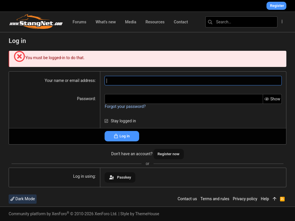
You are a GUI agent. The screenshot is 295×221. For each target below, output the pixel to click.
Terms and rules (215, 198)
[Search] (241, 22)
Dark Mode (22, 198)
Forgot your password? (125, 106)
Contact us (187, 198)
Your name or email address (70, 80)
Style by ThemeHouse (139, 213)
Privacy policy (245, 198)
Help (265, 198)
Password (86, 98)
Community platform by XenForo (63, 213)
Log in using (84, 176)
